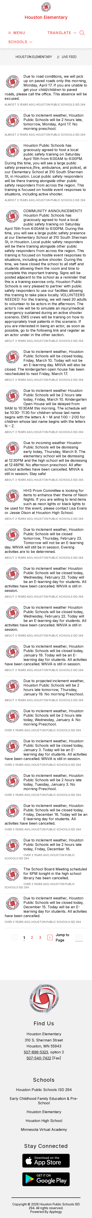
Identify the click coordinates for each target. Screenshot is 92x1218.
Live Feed (69, 57)
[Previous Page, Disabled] (14, 937)
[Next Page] (50, 937)
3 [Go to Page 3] (40, 937)
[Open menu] (16, 33)
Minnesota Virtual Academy (44, 1129)
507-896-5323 (36, 1052)
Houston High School (44, 1120)
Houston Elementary (34, 57)
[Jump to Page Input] (79, 937)
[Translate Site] (61, 33)
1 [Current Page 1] (24, 937)
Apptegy (55, 1212)
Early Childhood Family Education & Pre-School (44, 1100)
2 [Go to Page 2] (32, 937)
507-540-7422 (39, 1058)
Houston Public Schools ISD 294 (44, 1089)
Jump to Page (62, 937)
